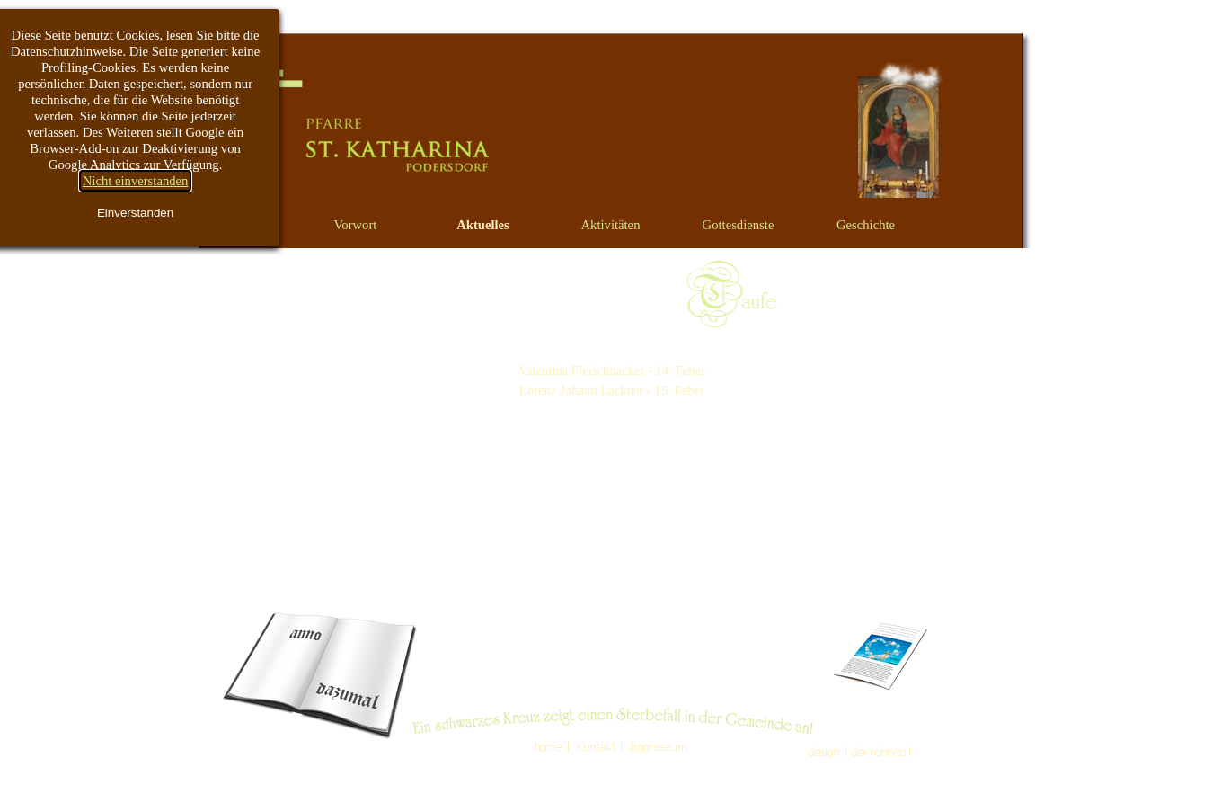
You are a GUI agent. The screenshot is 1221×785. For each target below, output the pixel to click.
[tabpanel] (612, 370)
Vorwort (355, 225)
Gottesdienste (738, 225)
